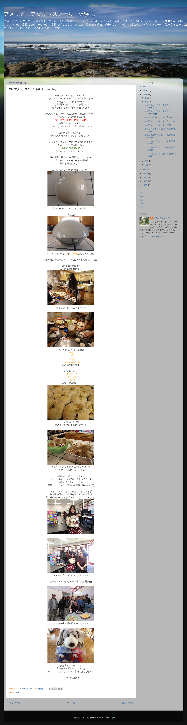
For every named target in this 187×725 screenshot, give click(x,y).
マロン (143, 207)
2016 (145, 170)
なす (142, 200)
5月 (147, 102)
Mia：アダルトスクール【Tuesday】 (161, 117)
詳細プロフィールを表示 (151, 236)
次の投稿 (14, 702)
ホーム (71, 702)
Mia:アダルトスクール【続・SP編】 (161, 121)
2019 (145, 87)
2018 (145, 90)
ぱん (142, 203)
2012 (145, 185)
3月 (147, 165)
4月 (147, 161)
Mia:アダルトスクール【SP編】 (158, 125)
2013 (145, 181)
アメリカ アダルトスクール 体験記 (49, 14)
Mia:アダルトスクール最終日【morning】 (157, 112)
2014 (145, 177)
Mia (17, 693)
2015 (145, 173)
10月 (147, 98)
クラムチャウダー (161, 218)
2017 (145, 94)
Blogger (111, 718)
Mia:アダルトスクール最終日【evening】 (157, 106)
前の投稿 (127, 702)
